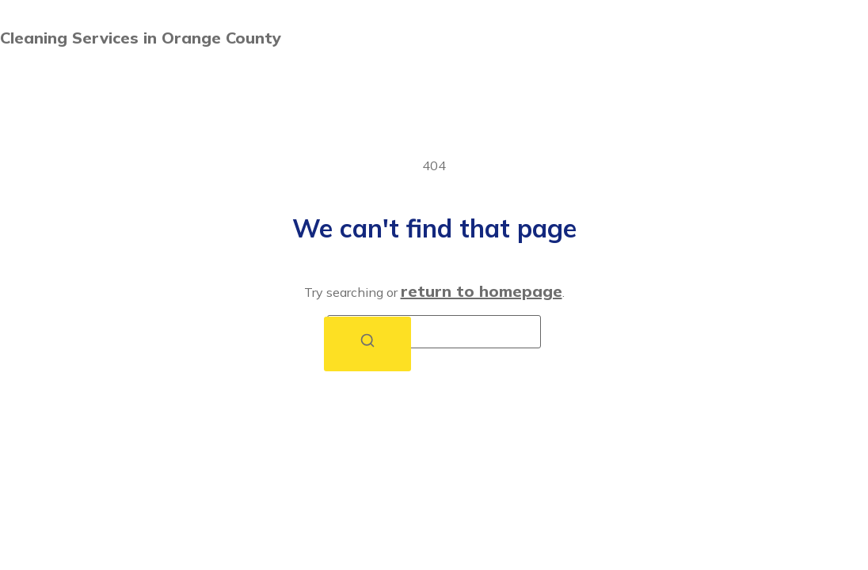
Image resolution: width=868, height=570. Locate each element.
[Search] (367, 344)
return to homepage (481, 291)
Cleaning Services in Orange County (140, 38)
